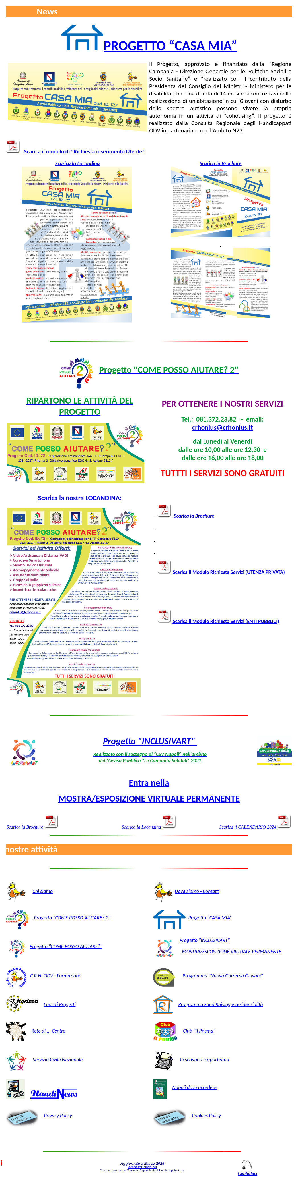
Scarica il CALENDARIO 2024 (255, 827)
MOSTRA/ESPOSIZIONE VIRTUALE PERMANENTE (149, 798)
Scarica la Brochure (220, 163)
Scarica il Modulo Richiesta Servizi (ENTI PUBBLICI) (218, 621)
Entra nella (149, 782)
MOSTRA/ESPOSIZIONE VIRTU (212, 951)
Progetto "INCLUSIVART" (150, 741)
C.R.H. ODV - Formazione (55, 976)
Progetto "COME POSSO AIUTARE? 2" (72, 918)
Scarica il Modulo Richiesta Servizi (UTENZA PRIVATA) (221, 572)
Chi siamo (42, 891)
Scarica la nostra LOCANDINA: (80, 498)
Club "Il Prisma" (199, 1031)
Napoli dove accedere (194, 1087)
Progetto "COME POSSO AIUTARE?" (66, 946)
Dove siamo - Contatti (197, 891)
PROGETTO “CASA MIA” (170, 45)
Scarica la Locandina (77, 163)
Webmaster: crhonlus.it (142, 1167)
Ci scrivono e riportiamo (204, 1059)
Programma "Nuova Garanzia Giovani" (222, 976)
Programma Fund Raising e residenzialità (220, 1004)
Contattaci (247, 1173)
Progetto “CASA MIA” (210, 918)
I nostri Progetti (59, 1004)
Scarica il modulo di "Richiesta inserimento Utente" (82, 151)
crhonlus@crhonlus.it (222, 427)
